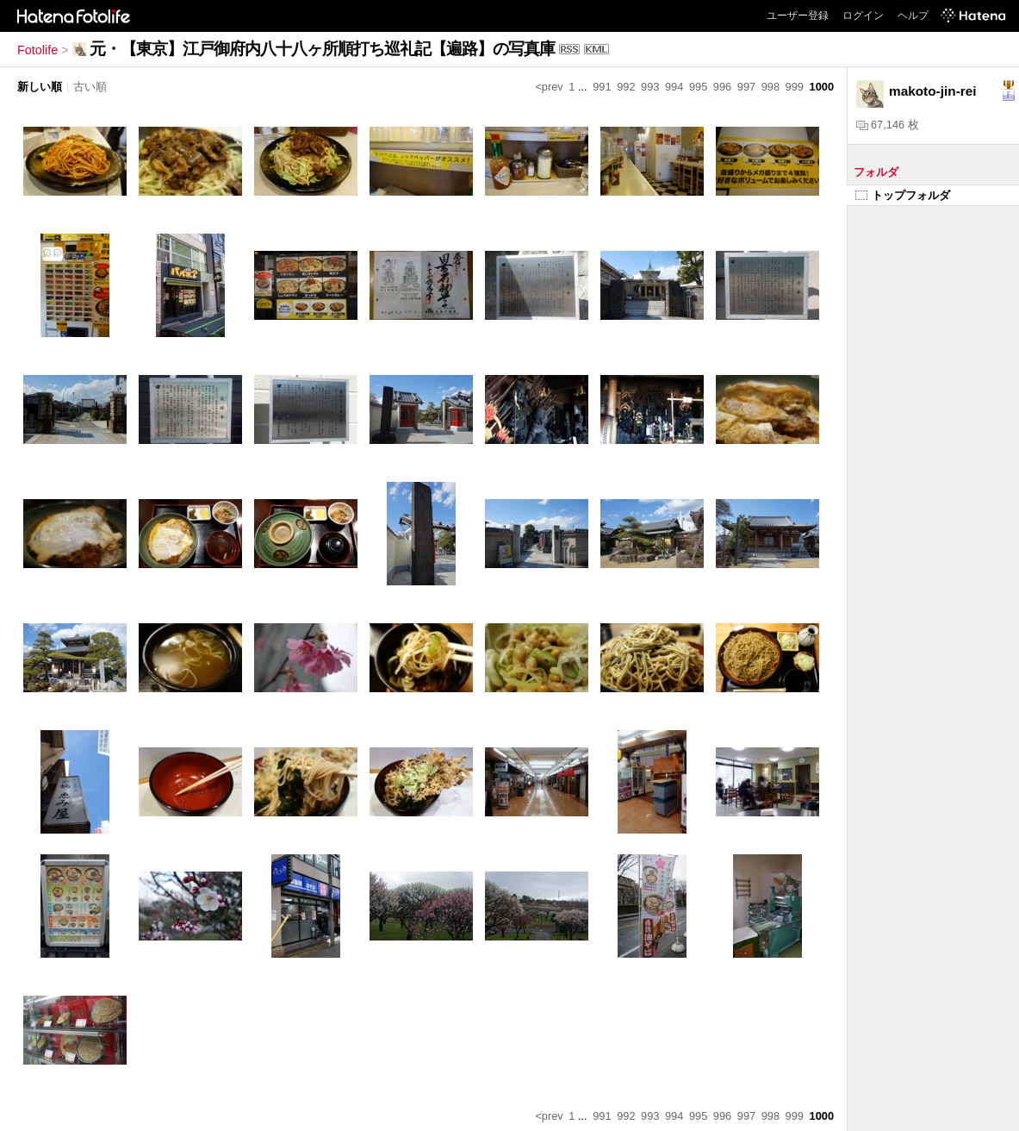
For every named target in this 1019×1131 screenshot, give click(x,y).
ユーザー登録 (798, 15)
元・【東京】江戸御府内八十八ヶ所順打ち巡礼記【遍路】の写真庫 (322, 49)
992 (626, 86)
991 (602, 86)
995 (698, 86)
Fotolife (37, 50)
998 (770, 86)
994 (674, 86)
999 (795, 86)
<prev (548, 86)
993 (650, 86)
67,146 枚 (887, 124)
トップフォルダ (902, 195)
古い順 (90, 86)
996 (722, 86)
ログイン (863, 15)
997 (746, 86)
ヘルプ (913, 15)
